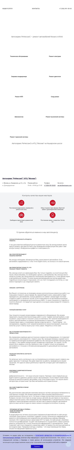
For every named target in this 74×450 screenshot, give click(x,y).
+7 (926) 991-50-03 (65, 8)
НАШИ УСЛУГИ (7, 8)
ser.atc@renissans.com (65, 185)
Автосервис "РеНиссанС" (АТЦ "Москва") (19, 178)
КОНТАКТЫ (36, 8)
